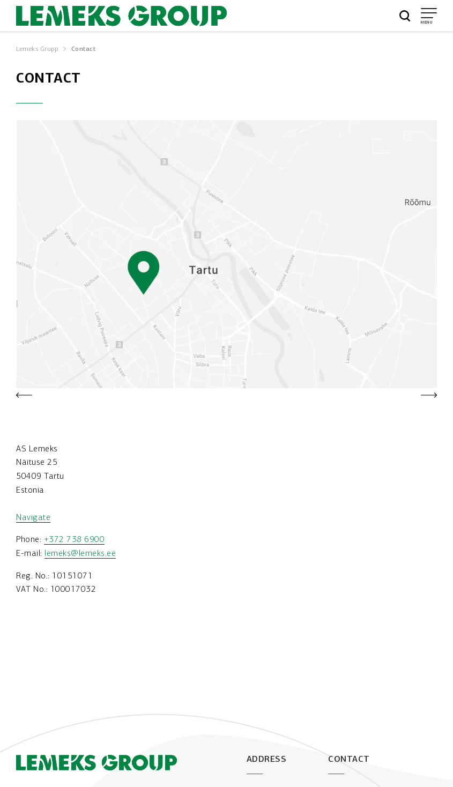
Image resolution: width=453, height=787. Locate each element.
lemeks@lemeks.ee (80, 553)
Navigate (33, 517)
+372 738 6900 (74, 539)
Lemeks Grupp (37, 49)
